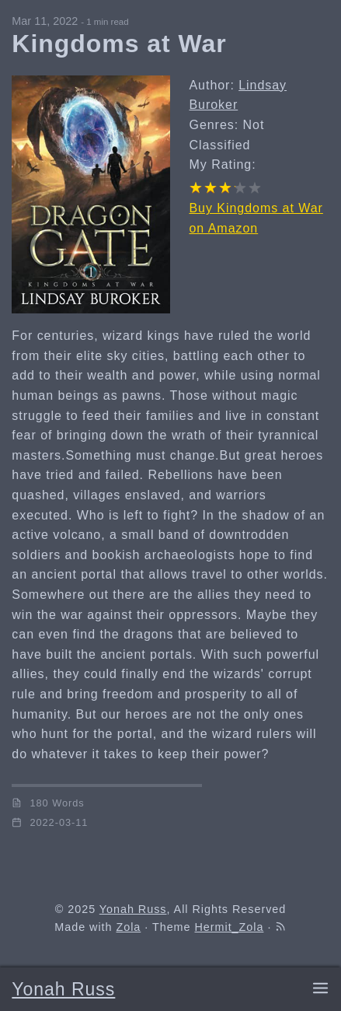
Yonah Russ (63, 989)
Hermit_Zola (228, 927)
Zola (128, 927)
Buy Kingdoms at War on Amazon (255, 218)
